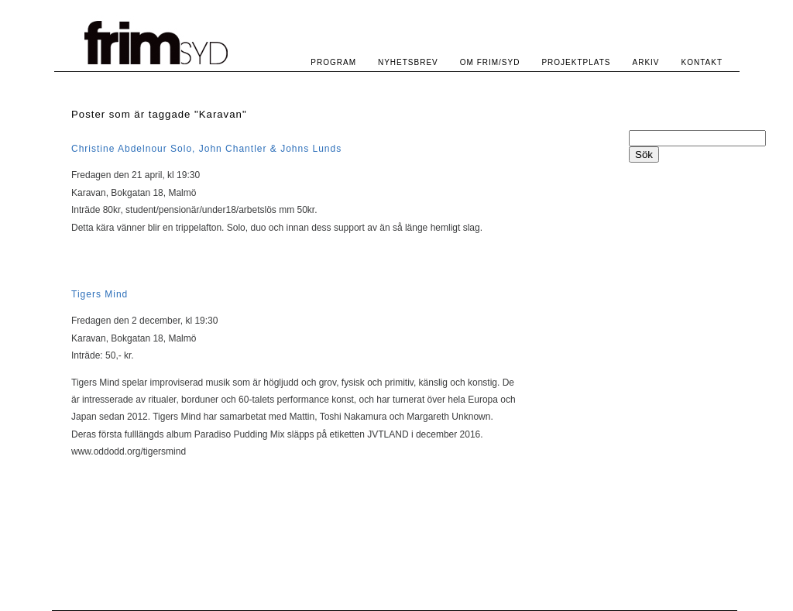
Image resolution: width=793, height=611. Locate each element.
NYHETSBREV (408, 62)
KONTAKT (702, 62)
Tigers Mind (99, 294)
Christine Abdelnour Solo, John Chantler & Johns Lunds (206, 148)
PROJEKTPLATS (575, 62)
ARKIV (646, 62)
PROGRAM (333, 62)
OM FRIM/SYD (490, 62)
